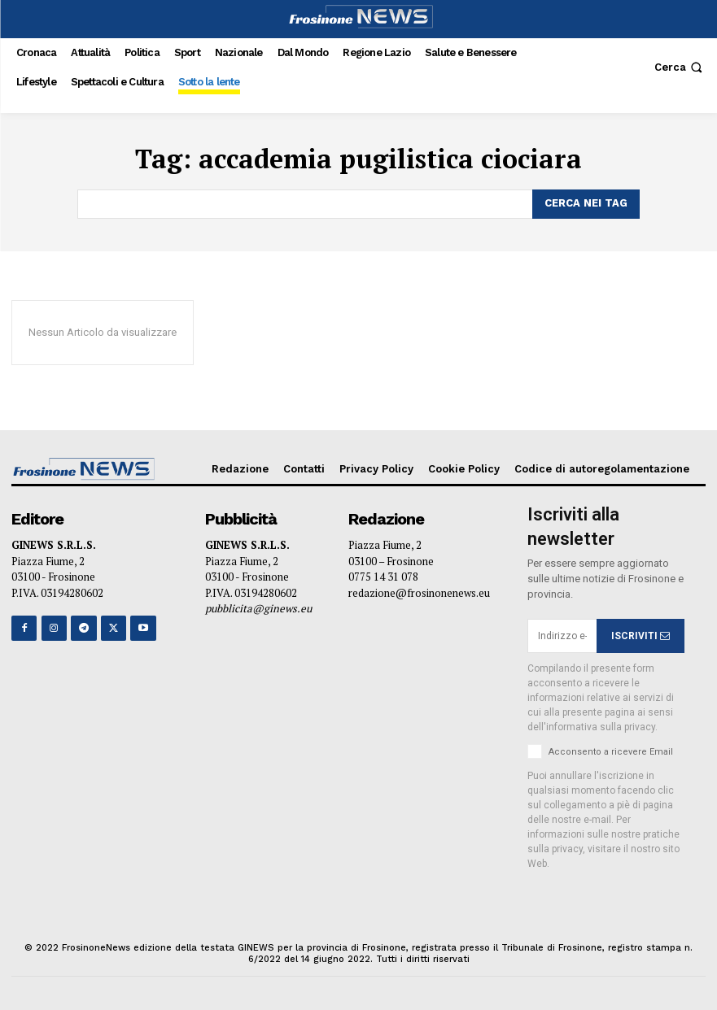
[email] (561, 636)
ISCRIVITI (640, 635)
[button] (680, 67)
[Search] (586, 204)
